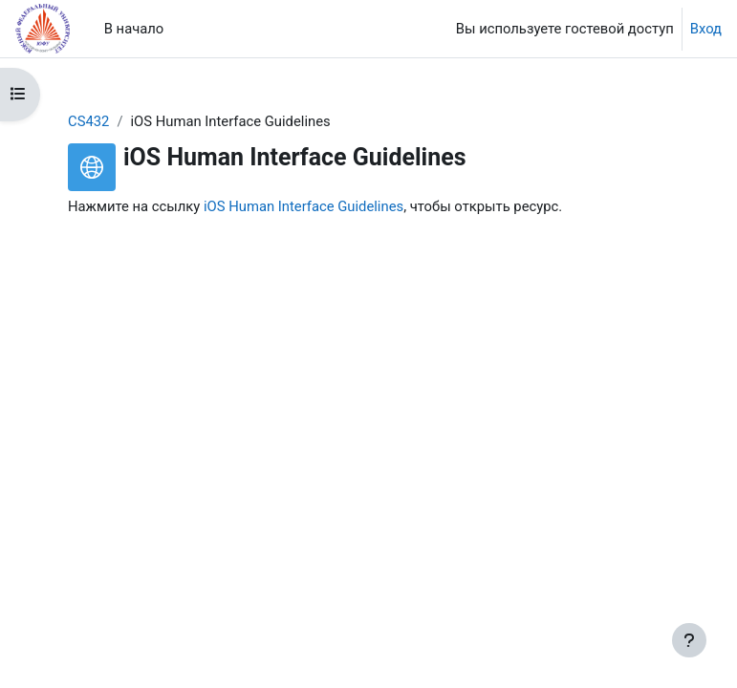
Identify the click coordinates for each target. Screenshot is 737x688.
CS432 (88, 121)
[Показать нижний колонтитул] (689, 640)
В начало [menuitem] (134, 28)
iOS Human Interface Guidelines (303, 206)
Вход (706, 28)
